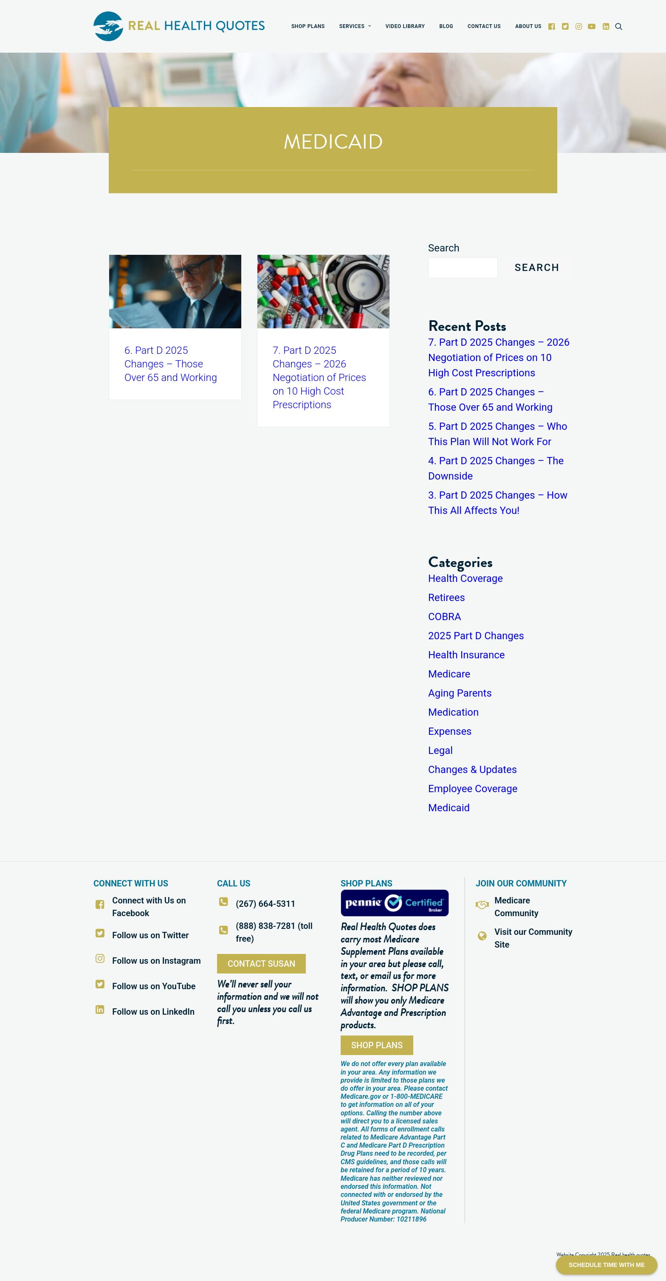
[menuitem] (308, 26)
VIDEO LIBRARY (405, 26)
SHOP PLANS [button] (377, 1045)
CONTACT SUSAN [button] (261, 964)
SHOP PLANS (308, 26)
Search (444, 248)
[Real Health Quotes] (179, 26)
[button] (552, 26)
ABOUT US (528, 26)
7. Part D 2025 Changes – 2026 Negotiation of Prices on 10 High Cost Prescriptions (319, 377)
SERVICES (355, 26)
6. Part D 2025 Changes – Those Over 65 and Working (170, 364)
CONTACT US (484, 26)
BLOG (447, 26)
